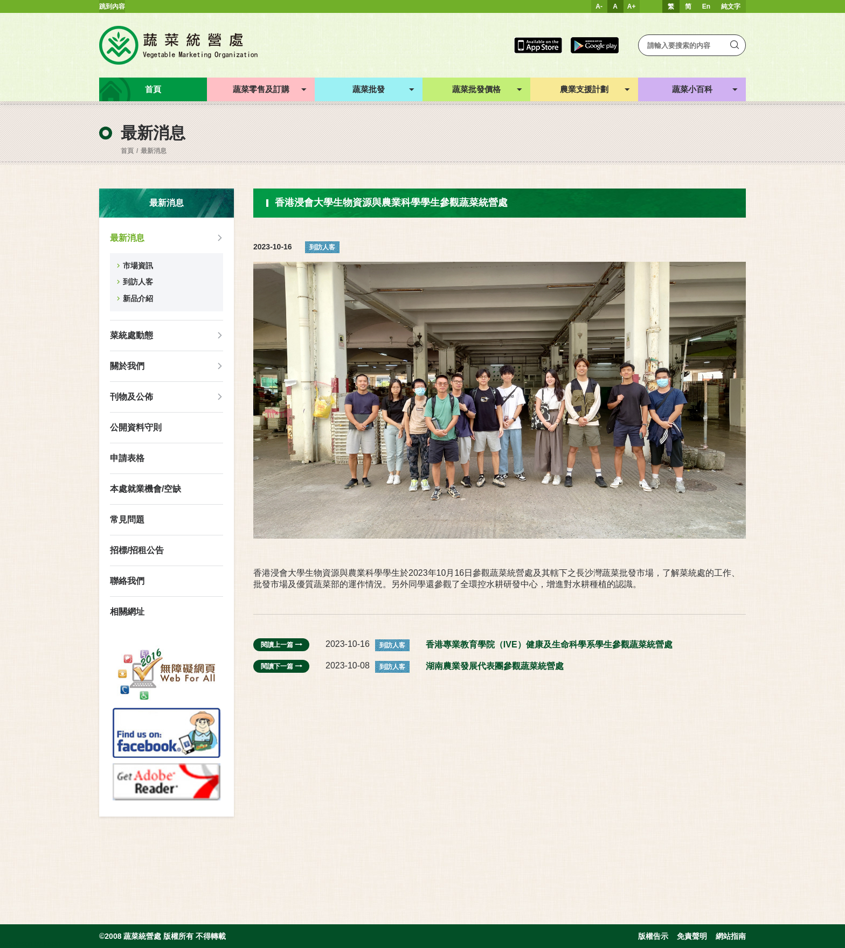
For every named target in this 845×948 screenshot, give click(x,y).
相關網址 (127, 611)
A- (598, 6)
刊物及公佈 (131, 396)
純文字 (730, 6)
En (706, 6)
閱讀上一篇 (281, 644)
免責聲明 (692, 936)
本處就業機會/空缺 (145, 488)
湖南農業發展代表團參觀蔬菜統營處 (495, 666)
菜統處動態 (131, 335)
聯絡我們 (127, 580)
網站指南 (731, 936)
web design (16, 943)
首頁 (127, 151)
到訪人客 (138, 281)
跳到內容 (112, 6)
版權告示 (653, 936)
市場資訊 (138, 265)
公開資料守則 (136, 427)
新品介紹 (138, 298)
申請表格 (127, 458)
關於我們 (127, 366)
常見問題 (127, 519)
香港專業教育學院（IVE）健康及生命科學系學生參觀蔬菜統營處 (549, 644)
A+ (631, 6)
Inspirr (52, 943)
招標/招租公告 (137, 550)
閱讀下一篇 (281, 666)
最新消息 (154, 151)
